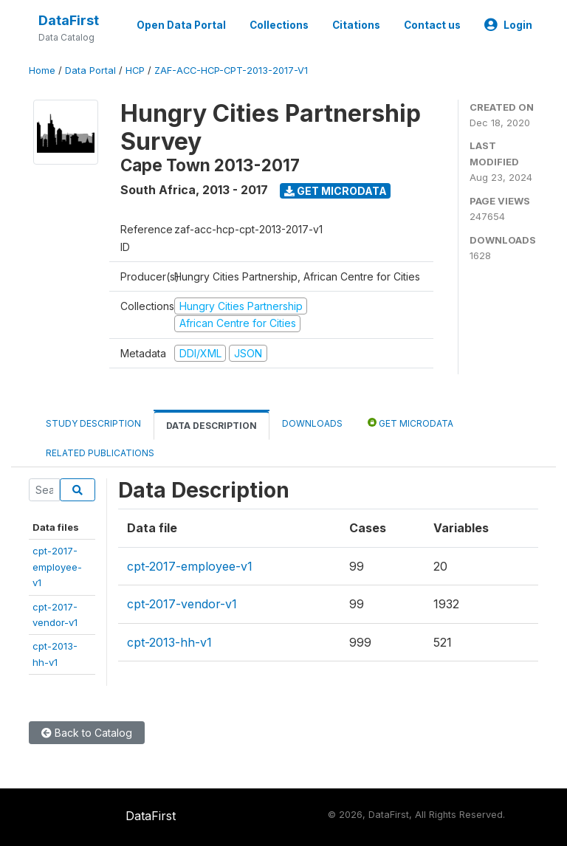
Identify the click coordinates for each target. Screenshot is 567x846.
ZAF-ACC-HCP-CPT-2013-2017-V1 (231, 70)
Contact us (432, 25)
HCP (135, 70)
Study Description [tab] (93, 423)
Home (42, 70)
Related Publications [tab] (100, 452)
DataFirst (68, 20)
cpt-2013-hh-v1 (169, 642)
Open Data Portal (181, 25)
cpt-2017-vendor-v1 (182, 603)
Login (508, 25)
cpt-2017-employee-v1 (57, 566)
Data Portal (90, 70)
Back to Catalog (86, 732)
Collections (279, 25)
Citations (356, 25)
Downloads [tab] (312, 423)
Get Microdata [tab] (410, 422)
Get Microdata (335, 191)
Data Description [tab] (211, 425)
